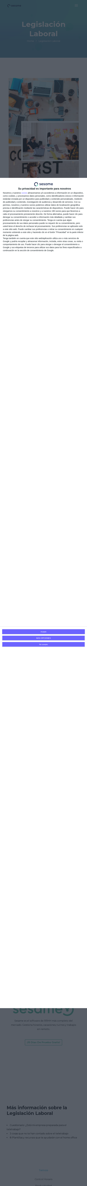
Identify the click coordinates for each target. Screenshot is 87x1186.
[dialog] (43, 593)
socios (24, 193)
